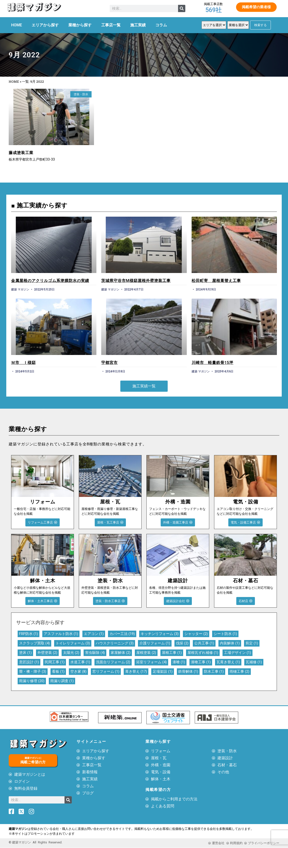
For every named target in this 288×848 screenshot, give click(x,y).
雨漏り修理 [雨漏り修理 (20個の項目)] (31, 681)
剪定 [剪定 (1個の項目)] (251, 643)
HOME (16, 25)
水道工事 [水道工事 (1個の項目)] (80, 662)
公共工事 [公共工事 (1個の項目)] (204, 643)
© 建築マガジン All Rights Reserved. (35, 842)
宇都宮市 (109, 362)
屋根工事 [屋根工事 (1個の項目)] (172, 652)
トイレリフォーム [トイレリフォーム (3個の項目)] (73, 643)
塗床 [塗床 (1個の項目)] (25, 652)
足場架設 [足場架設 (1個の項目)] (163, 671)
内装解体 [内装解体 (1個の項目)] (230, 643)
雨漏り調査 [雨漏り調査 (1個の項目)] (62, 681)
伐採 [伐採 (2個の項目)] (182, 643)
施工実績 (138, 25)
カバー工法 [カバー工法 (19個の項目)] (122, 634)
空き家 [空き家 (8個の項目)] (78, 671)
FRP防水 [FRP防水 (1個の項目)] (28, 634)
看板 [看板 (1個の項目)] (58, 671)
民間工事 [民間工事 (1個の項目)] (55, 662)
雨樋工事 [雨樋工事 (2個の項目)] (239, 671)
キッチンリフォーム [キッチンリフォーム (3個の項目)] (160, 634)
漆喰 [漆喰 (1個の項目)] (179, 662)
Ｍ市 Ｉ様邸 (23, 362)
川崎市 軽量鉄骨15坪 (212, 362)
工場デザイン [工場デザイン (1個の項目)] (237, 652)
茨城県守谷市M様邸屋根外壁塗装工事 (136, 280)
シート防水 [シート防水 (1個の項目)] (225, 634)
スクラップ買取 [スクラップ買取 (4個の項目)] (34, 643)
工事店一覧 (111, 25)
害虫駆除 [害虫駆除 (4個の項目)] (95, 652)
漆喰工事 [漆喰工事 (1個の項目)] (201, 662)
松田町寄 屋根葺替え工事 (216, 280)
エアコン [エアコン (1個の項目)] (94, 634)
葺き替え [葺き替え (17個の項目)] (136, 671)
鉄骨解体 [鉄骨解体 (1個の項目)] (188, 671)
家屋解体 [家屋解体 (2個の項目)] (120, 652)
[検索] (181, 8)
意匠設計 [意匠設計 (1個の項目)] (29, 662)
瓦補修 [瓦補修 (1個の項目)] (254, 662)
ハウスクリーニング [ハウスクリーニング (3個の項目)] (115, 643)
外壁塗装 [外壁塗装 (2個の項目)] (47, 652)
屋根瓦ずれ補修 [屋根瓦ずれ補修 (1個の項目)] (202, 652)
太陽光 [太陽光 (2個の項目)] (71, 652)
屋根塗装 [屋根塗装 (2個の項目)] (146, 652)
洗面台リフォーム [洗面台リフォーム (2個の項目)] (113, 662)
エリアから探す (45, 25)
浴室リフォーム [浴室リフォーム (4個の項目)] (151, 662)
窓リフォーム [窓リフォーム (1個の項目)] (105, 671)
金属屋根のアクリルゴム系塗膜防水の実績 (50, 280)
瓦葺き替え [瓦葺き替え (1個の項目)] (228, 662)
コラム (161, 25)
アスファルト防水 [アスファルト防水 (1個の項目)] (61, 634)
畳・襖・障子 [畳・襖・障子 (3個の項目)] (32, 671)
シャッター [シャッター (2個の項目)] (196, 634)
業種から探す (80, 25)
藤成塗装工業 (21, 152)
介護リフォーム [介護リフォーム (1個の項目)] (154, 643)
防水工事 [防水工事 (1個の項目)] (214, 671)
